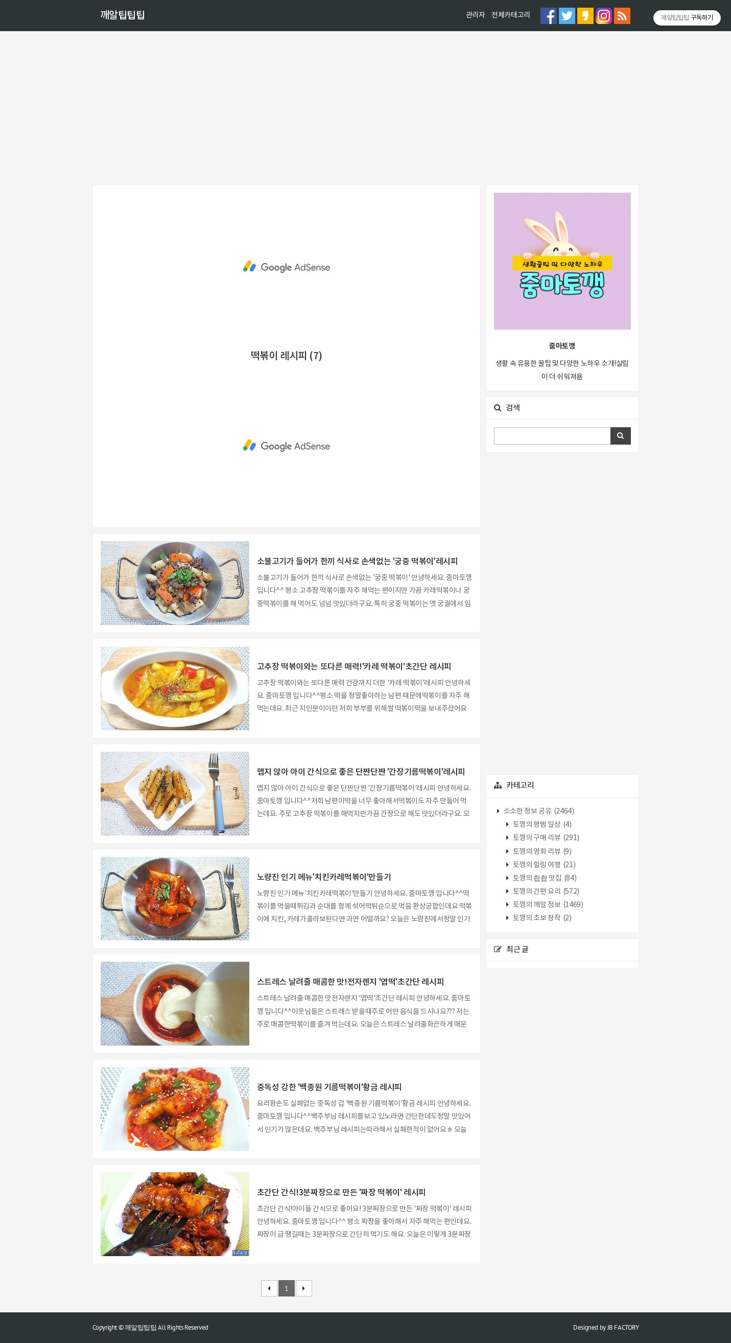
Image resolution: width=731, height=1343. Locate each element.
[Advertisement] (365, 107)
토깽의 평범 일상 (541, 825)
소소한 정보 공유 (538, 811)
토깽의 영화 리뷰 (541, 852)
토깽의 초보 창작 (541, 918)
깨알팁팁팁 (122, 16)
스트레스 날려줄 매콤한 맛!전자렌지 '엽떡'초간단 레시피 (350, 982)
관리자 (475, 15)
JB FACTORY (623, 1327)
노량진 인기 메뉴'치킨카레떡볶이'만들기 (324, 877)
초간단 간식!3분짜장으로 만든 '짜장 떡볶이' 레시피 (341, 1192)
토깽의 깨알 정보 (547, 905)
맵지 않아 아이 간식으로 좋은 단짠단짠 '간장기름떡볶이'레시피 (361, 772)
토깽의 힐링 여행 (543, 865)
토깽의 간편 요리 (545, 892)
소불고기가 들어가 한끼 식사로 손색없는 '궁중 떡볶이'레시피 (357, 561)
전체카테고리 (510, 15)
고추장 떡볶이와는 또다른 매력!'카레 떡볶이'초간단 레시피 (354, 667)
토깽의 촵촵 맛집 (543, 878)
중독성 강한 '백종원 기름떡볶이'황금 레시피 (329, 1087)
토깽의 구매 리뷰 (545, 838)
